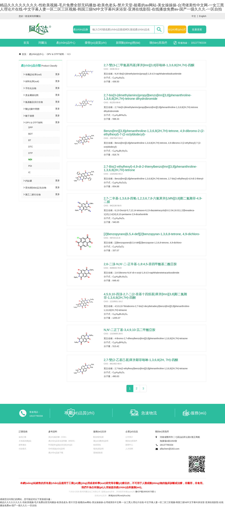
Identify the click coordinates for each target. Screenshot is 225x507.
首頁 (26, 42)
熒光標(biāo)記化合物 (35, 187)
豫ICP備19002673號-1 (145, 491)
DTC (30, 146)
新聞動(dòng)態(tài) (128, 42)
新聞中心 (129, 445)
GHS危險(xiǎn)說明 (56, 449)
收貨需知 (97, 445)
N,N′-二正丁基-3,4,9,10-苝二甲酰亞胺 (129, 330)
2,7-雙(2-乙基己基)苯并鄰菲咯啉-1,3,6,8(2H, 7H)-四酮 (141, 360)
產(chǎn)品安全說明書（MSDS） (62, 441)
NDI (30, 159)
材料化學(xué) (32, 81)
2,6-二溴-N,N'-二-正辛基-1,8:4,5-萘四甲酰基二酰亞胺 (140, 264)
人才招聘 (129, 449)
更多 (57, 74)
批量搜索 (197, 29)
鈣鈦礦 (28, 181)
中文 (194, 16)
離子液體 (29, 116)
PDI (30, 166)
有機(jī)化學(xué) (33, 74)
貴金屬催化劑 (31, 95)
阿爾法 (42, 42)
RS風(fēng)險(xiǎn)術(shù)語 (60, 445)
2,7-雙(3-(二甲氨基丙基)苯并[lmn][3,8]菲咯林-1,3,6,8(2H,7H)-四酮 (149, 65)
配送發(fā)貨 (98, 437)
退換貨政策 (98, 453)
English (202, 16)
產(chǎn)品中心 (65, 42)
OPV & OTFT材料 (55, 54)
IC (29, 172)
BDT (30, 134)
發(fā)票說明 (98, 449)
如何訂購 (22, 437)
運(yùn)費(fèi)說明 (100, 441)
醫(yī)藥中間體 (32, 109)
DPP (30, 127)
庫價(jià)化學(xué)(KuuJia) (119, 495)
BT (29, 140)
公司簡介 (129, 437)
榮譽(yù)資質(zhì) (96, 42)
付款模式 (22, 449)
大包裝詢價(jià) (25, 441)
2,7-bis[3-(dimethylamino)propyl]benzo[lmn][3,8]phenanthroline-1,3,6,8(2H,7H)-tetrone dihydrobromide (147, 96)
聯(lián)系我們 (158, 42)
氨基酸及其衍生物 (34, 102)
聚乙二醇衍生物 (33, 194)
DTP (30, 153)
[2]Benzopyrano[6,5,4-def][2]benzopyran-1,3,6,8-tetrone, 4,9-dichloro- (152, 234)
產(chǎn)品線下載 (55, 453)
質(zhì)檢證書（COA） (58, 437)
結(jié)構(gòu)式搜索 (177, 30)
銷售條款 (22, 445)
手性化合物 (30, 88)
